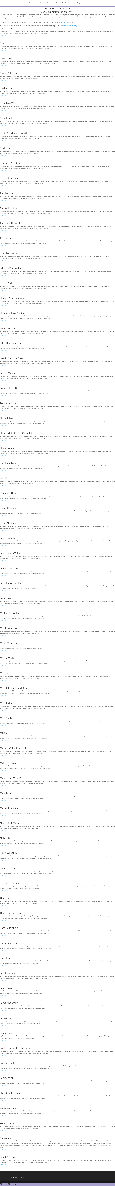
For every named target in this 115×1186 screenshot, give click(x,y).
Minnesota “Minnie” (10, 778)
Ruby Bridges (7, 957)
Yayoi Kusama (7, 1157)
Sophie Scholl (7, 1062)
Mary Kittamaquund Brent (14, 688)
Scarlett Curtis (7, 1032)
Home (31, 3)
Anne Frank (6, 118)
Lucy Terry (5, 598)
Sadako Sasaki (7, 973)
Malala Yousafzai (9, 628)
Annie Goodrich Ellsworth (13, 133)
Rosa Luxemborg (9, 927)
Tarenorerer (6, 1077)
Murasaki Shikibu (9, 807)
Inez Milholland (8, 463)
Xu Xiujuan (6, 1137)
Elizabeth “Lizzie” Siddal (12, 313)
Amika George (7, 88)
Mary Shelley (7, 718)
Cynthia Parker (8, 238)
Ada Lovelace (7, 28)
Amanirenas (6, 58)
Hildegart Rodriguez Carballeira (17, 433)
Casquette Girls (8, 208)
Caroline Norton (8, 193)
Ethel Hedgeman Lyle (11, 343)
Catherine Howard (10, 223)
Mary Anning (7, 673)
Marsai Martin (7, 657)
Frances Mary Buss (10, 388)
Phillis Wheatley (8, 852)
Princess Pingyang (9, 882)
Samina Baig (6, 1018)
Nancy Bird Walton (10, 823)
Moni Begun (6, 793)
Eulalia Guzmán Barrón (12, 358)
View (44, 3)
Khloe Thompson (9, 507)
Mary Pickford (7, 703)
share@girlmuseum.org (70, 26)
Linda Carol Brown (10, 568)
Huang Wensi (7, 448)
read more (3, 35)
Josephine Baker (9, 493)
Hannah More (7, 418)
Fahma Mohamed (9, 373)
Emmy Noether (8, 328)
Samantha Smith (9, 1002)
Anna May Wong (9, 103)
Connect (58, 3)
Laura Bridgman (8, 538)
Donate (67, 3)
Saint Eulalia (6, 987)
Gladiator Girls (8, 403)
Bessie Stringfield (9, 178)
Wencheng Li (7, 1123)
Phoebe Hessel (8, 868)
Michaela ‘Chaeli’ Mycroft (13, 748)
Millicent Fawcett (9, 763)
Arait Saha (5, 148)
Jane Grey (5, 478)
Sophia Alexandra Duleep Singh (17, 1048)
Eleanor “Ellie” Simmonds (13, 298)
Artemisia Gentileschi (11, 163)
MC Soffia (5, 732)
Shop (73, 3)
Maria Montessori (9, 643)
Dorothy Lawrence (10, 253)
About (37, 3)
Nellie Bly (5, 838)
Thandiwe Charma (10, 1093)
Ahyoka (4, 43)
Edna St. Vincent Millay (12, 268)
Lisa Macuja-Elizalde (11, 582)
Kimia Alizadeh (8, 523)
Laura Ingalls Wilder (10, 553)
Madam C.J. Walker (10, 613)
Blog (78, 3)
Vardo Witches (8, 1107)
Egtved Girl (6, 283)
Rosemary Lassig (9, 943)
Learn (52, 3)
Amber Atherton (9, 73)
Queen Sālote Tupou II (12, 912)
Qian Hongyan (7, 898)
